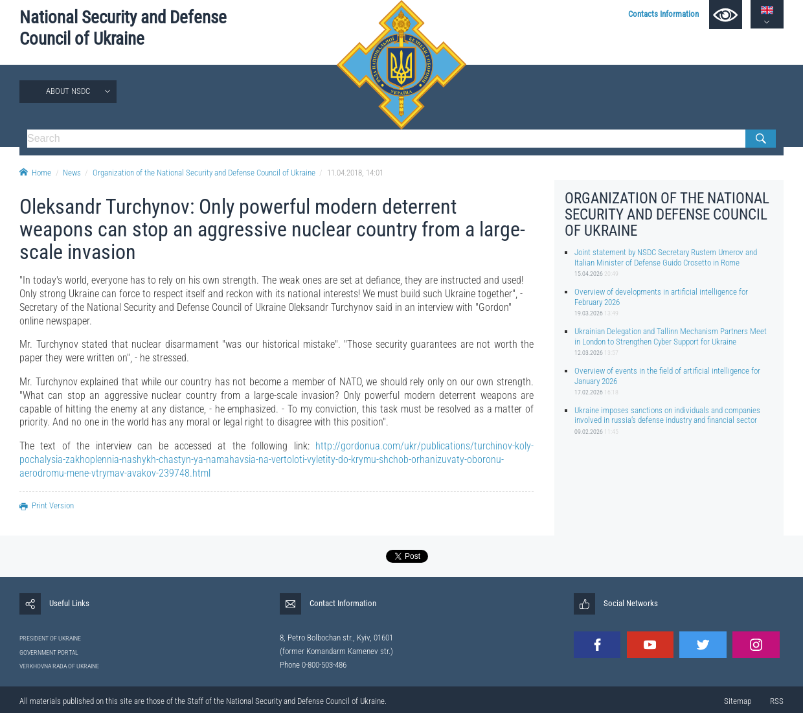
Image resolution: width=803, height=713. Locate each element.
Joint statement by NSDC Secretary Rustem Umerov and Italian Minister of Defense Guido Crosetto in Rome (665, 257)
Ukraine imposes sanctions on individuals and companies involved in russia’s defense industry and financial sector (667, 415)
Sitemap (737, 701)
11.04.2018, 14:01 (355, 172)
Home (35, 172)
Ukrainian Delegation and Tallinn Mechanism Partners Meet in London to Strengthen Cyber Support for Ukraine (670, 336)
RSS (777, 701)
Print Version (46, 505)
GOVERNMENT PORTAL (48, 652)
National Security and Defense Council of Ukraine (123, 28)
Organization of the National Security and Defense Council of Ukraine (204, 172)
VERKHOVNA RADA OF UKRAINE (59, 666)
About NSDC (68, 91)
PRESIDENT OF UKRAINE (50, 638)
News (72, 172)
